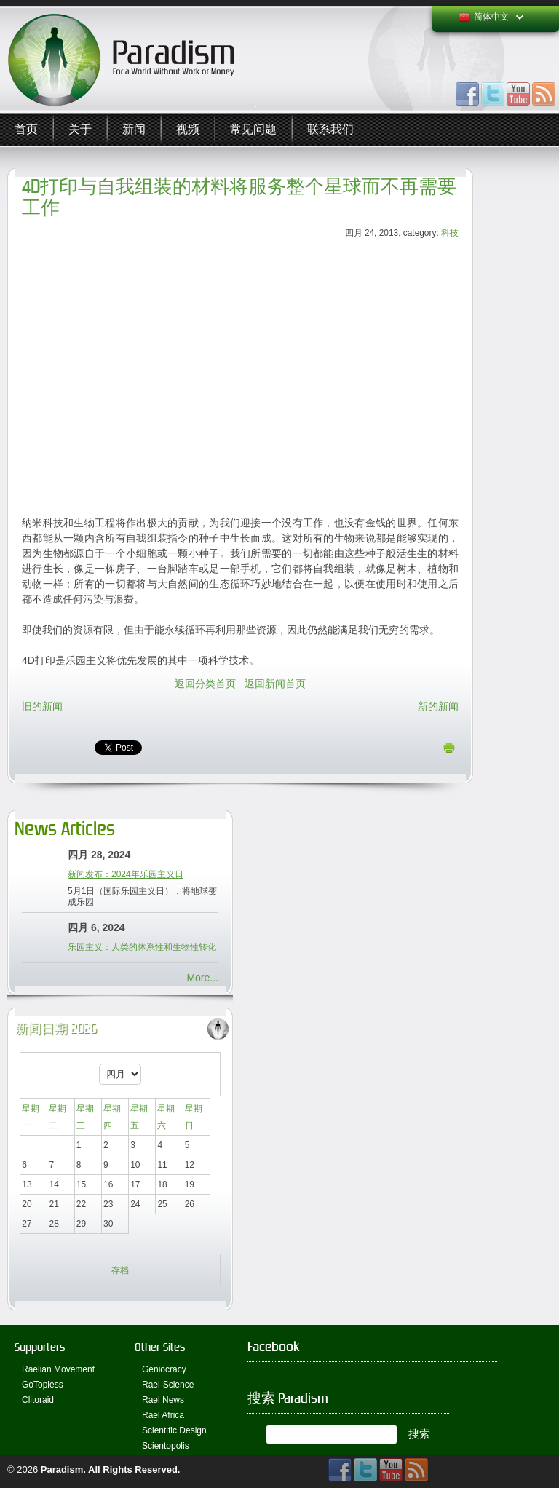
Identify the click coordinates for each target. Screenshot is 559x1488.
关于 (80, 129)
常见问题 (253, 129)
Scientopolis (165, 1446)
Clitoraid (38, 1400)
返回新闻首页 (275, 683)
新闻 (134, 129)
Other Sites (160, 1347)
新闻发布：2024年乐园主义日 (125, 874)
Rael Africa (163, 1415)
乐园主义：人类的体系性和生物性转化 (142, 947)
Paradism (62, 1469)
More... (202, 978)
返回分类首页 (205, 683)
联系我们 (330, 129)
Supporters (40, 1347)
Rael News (163, 1400)
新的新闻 (438, 706)
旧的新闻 (42, 706)
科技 (450, 233)
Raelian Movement (58, 1369)
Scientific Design (174, 1430)
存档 (120, 1270)
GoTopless (42, 1385)
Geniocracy (164, 1369)
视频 (187, 129)
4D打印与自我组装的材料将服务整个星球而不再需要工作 (239, 197)
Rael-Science (168, 1385)
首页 (26, 129)
